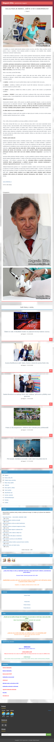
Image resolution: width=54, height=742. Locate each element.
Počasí (49, 710)
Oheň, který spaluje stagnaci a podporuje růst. (13, 529)
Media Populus (36, 740)
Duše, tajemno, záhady (10, 487)
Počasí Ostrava (27, 604)
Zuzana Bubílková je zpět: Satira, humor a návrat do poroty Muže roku (27, 363)
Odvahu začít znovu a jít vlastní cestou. (11, 545)
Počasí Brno (27, 601)
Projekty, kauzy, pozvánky (10, 480)
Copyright (17, 740)
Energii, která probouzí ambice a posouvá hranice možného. (16, 542)
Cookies (6, 502)
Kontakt (30, 740)
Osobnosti (7, 485)
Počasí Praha (27, 595)
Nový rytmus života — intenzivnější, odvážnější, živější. (15, 517)
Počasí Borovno (27, 607)
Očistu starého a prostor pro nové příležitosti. (12, 538)
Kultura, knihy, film (9, 477)
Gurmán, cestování (9, 495)
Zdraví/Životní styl (8, 492)
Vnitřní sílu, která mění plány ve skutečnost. (12, 535)
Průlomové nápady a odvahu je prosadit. (11, 520)
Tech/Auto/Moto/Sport (9, 497)
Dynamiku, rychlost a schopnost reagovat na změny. (14, 526)
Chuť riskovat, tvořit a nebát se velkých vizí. (12, 532)
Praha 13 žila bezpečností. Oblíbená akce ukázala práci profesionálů (27, 427)
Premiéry (7, 500)
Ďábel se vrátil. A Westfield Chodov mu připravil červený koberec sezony (26, 331)
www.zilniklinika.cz (7, 181)
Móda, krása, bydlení (9, 482)
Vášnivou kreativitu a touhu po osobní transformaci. (14, 523)
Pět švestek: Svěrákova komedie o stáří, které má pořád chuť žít (27, 459)
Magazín (28, 11)
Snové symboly (8, 490)
